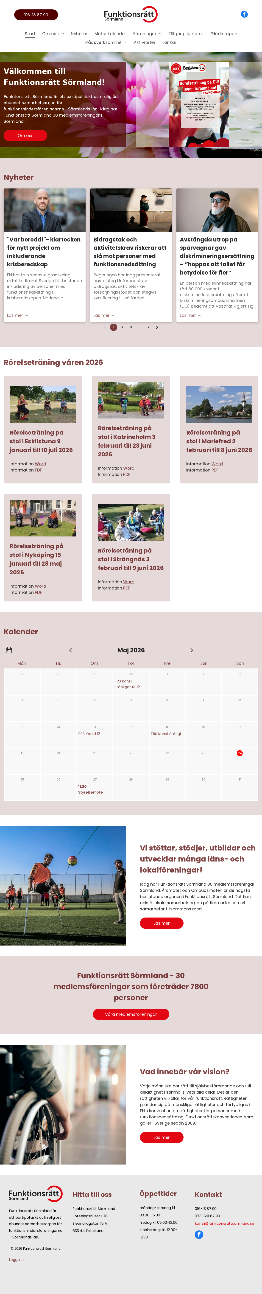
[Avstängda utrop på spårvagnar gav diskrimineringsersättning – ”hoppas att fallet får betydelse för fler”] (217, 210)
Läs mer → (17, 315)
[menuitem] (30, 33)
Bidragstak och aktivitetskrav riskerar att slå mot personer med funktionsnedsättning (130, 252)
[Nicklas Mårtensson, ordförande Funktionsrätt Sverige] (45, 210)
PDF (38, 470)
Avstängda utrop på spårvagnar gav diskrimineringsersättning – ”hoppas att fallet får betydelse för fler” (217, 256)
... (139, 327)
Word (40, 464)
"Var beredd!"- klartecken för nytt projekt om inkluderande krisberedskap (44, 252)
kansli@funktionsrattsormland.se (224, 1223)
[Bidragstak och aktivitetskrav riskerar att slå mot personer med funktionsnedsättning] (131, 210)
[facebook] (244, 15)
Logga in (16, 1259)
